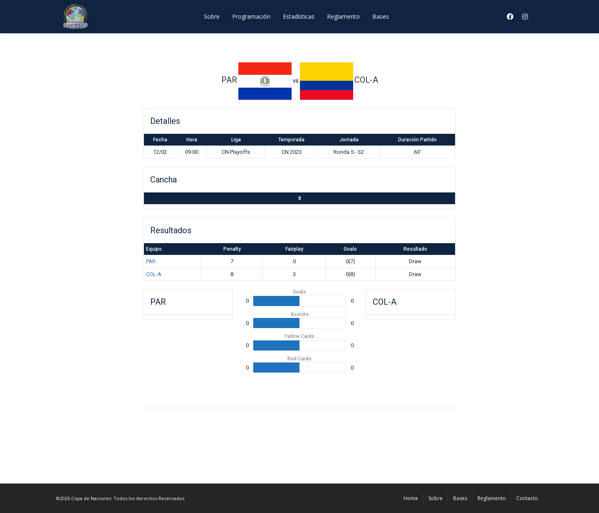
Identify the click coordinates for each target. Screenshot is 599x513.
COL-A (153, 274)
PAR (151, 261)
